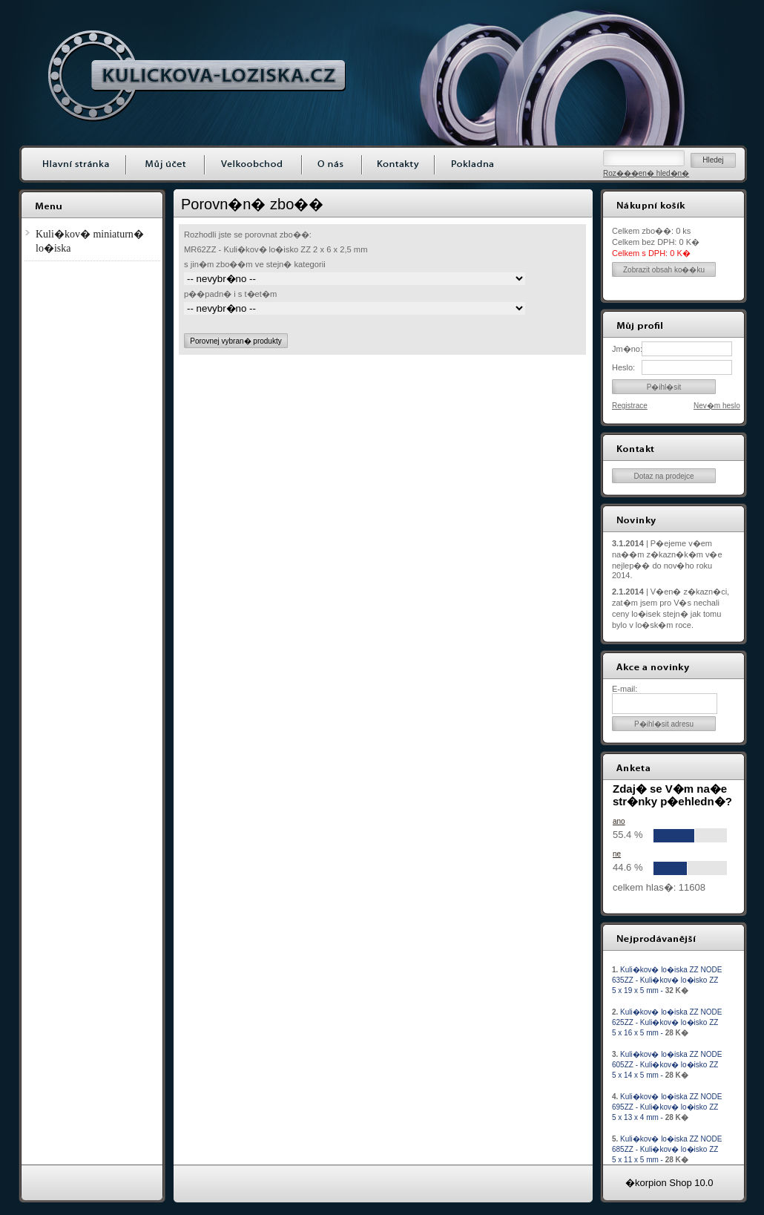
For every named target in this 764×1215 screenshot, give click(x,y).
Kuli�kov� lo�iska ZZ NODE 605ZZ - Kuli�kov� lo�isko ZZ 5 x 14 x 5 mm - (667, 1064)
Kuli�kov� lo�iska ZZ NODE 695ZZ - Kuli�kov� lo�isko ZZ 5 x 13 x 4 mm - (667, 1107)
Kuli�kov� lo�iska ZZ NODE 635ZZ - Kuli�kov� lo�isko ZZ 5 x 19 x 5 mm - (667, 980)
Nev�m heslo (717, 406)
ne (617, 854)
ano (619, 821)
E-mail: (624, 688)
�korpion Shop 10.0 (669, 1182)
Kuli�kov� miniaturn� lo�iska (90, 241)
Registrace (630, 406)
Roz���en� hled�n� (646, 173)
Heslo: (623, 367)
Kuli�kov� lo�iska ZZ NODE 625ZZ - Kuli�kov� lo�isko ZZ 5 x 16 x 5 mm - (667, 1022)
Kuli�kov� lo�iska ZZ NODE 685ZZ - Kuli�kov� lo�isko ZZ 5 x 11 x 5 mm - (667, 1149)
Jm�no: (627, 348)
